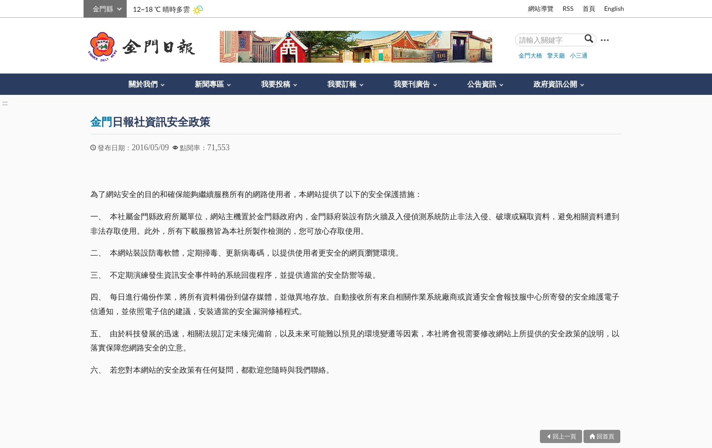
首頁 (589, 8)
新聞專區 (209, 83)
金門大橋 (530, 55)
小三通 (579, 55)
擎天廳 (556, 55)
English (614, 8)
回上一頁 (564, 436)
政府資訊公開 (555, 83)
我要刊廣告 (412, 83)
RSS (568, 8)
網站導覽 (541, 8)
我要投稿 (275, 83)
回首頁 (605, 436)
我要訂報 (341, 83)
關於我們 (143, 83)
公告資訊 (481, 83)
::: (88, 7)
